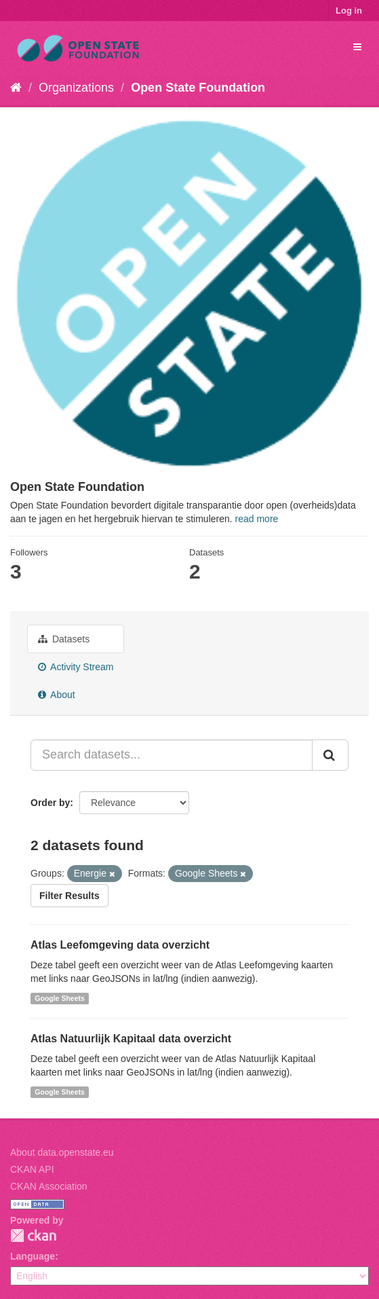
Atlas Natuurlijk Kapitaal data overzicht (131, 1038)
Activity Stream (75, 666)
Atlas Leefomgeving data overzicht (120, 945)
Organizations (76, 87)
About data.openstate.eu (62, 1152)
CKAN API (32, 1169)
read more (257, 518)
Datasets (63, 639)
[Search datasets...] (172, 755)
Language (32, 1256)
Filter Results (69, 895)
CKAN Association (48, 1186)
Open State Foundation (198, 87)
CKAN (33, 1235)
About (56, 694)
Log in (349, 10)
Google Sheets (60, 998)
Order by (50, 802)
